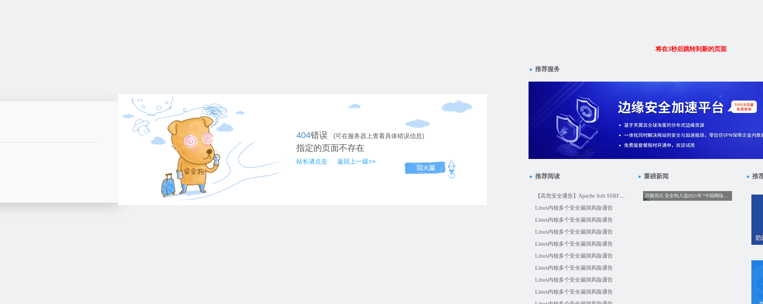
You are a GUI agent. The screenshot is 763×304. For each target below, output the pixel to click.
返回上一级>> (356, 161)
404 (303, 135)
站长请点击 (311, 161)
